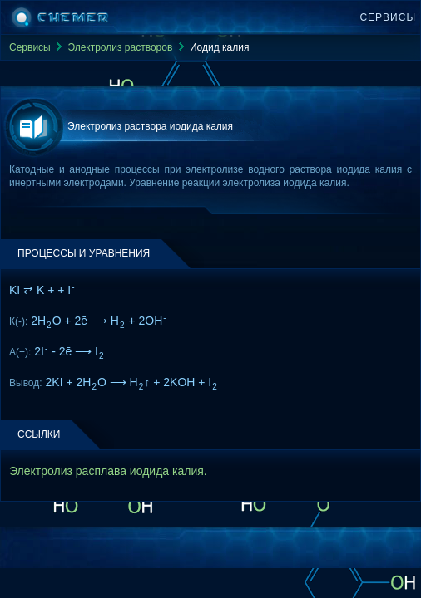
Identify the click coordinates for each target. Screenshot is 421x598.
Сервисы (387, 17)
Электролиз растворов (119, 47)
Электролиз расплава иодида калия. (108, 471)
